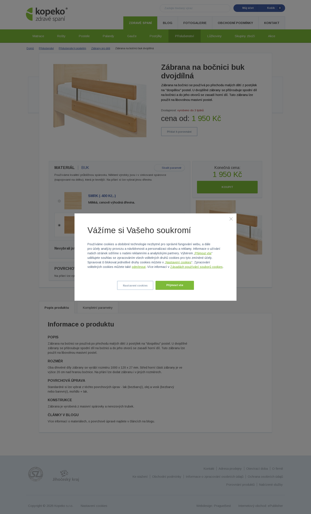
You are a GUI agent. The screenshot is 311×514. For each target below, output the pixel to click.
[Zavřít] (231, 218)
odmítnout (139, 267)
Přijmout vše (203, 253)
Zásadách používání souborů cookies (196, 267)
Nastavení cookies (178, 262)
